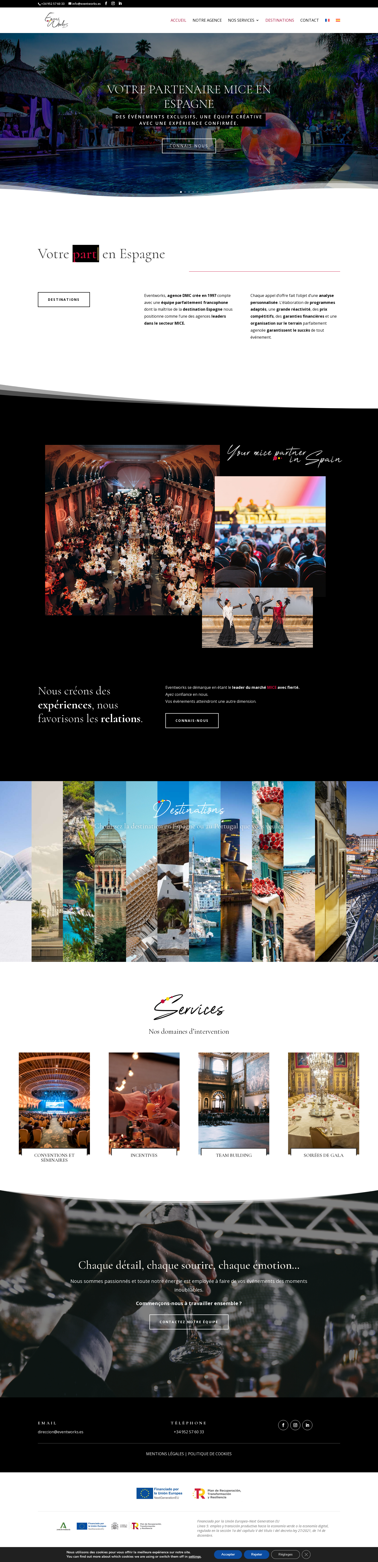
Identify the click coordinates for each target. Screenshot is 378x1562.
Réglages (285, 1554)
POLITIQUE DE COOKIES (210, 1453)
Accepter (228, 1554)
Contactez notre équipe (189, 1322)
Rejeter (256, 1554)
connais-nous (189, 145)
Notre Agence (207, 21)
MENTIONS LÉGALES (165, 1453)
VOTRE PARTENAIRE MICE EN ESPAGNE (189, 96)
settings (195, 1557)
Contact (309, 21)
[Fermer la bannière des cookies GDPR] (306, 1554)
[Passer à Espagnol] (338, 26)
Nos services (241, 21)
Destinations (279, 21)
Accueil (178, 21)
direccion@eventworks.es (60, 1432)
